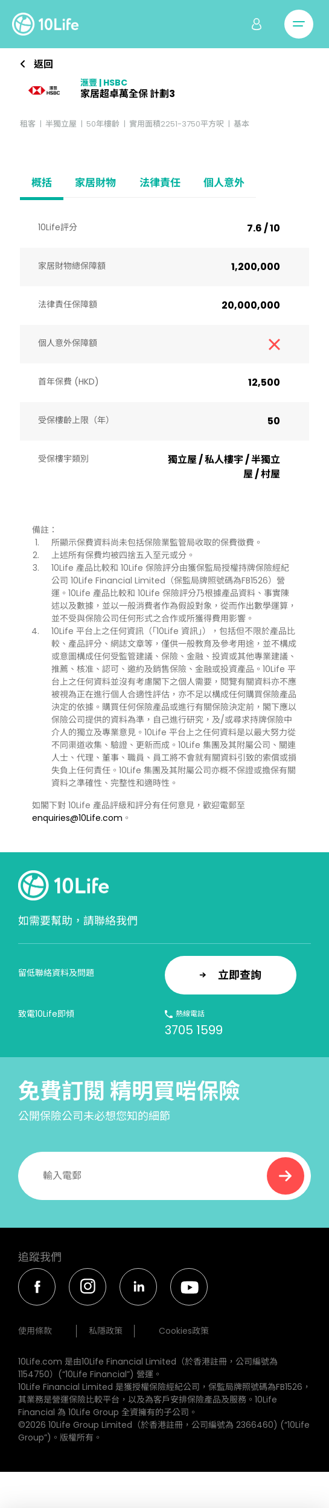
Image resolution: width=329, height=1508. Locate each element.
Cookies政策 (184, 1331)
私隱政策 (106, 1331)
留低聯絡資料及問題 (56, 973)
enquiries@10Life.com (77, 818)
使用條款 (35, 1331)
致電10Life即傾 (46, 1014)
